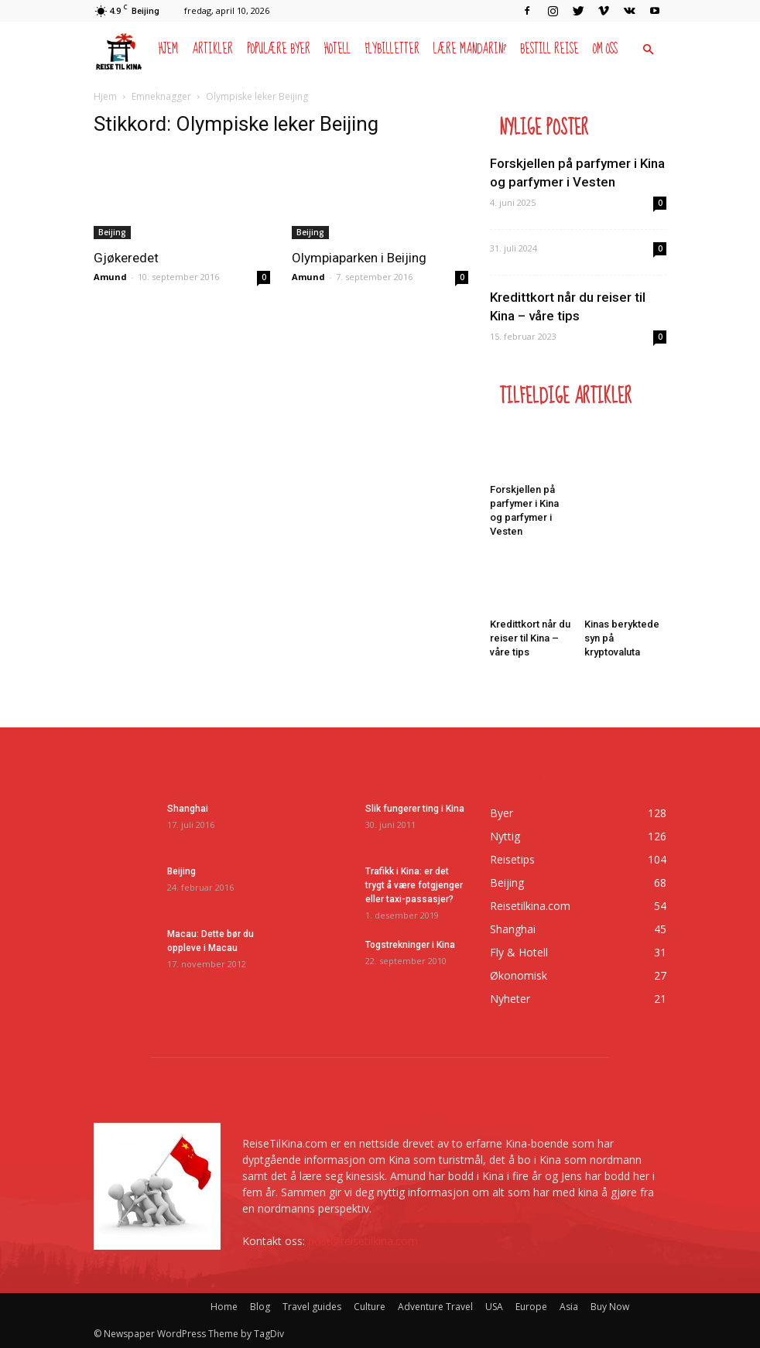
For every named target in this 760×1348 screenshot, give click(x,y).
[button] (647, 50)
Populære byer (278, 49)
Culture (369, 1306)
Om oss (605, 49)
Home (224, 1306)
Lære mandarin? (469, 49)
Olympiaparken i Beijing (359, 257)
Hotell (337, 49)
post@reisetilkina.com (363, 1240)
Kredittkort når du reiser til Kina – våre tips (530, 638)
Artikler (212, 49)
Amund (110, 276)
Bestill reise (549, 49)
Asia (569, 1306)
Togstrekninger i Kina (410, 944)
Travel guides (311, 1306)
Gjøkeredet (126, 257)
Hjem (168, 49)
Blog (260, 1306)
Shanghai (187, 808)
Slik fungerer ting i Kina (414, 808)
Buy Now (610, 1306)
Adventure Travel (435, 1306)
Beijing (112, 232)
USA (494, 1306)
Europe (531, 1306)
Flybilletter (392, 49)
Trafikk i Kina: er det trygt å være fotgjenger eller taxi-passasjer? (414, 885)
